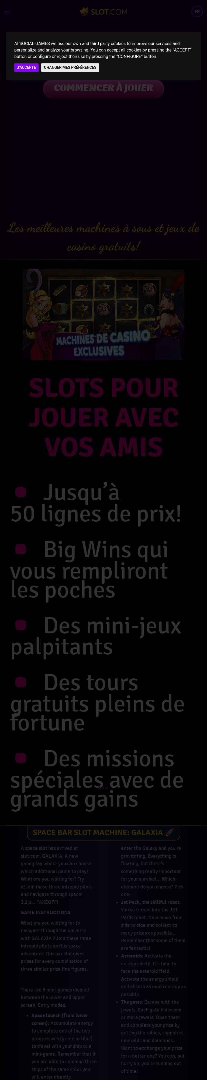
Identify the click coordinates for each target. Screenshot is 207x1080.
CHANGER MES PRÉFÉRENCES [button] (70, 67)
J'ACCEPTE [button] (26, 67)
